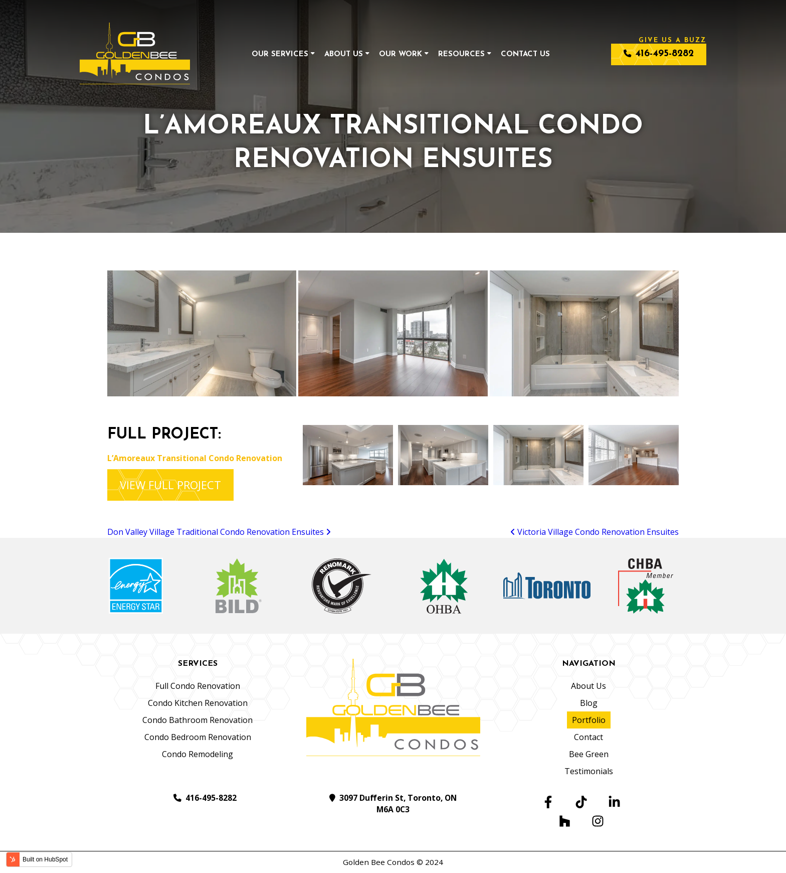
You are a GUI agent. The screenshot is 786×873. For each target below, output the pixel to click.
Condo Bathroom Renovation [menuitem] (197, 719)
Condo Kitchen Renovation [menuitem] (198, 702)
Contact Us (525, 54)
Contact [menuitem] (588, 737)
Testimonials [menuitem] (588, 771)
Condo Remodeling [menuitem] (197, 754)
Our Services (280, 54)
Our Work (400, 54)
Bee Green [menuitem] (589, 754)
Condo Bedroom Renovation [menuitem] (197, 737)
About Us (343, 54)
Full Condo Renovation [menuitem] (197, 685)
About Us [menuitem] (588, 685)
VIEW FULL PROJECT (170, 484)
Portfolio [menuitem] (589, 719)
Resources (461, 54)
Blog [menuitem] (589, 702)
